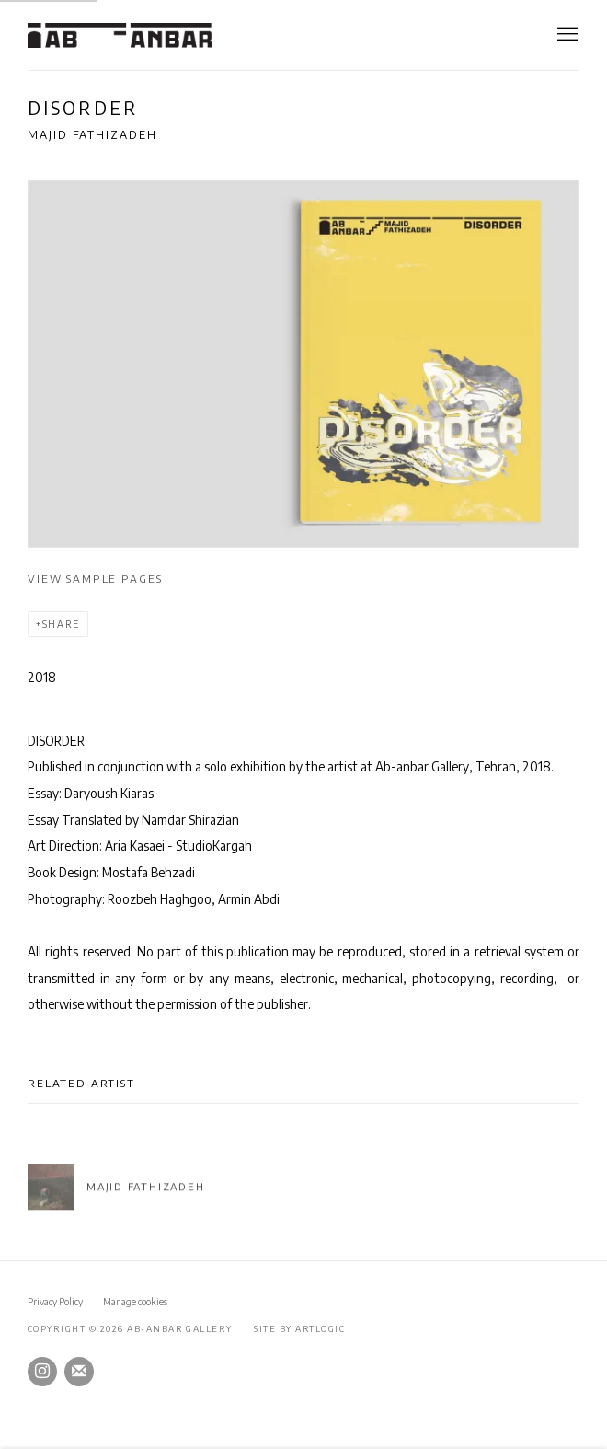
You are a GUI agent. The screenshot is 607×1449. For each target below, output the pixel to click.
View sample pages (95, 578)
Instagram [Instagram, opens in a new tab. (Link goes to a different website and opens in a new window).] (42, 1371)
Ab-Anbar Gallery (120, 35)
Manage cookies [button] (135, 1301)
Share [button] (61, 624)
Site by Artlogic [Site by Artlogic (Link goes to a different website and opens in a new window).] (299, 1328)
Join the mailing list (79, 1371)
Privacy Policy (55, 1301)
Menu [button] (565, 35)
